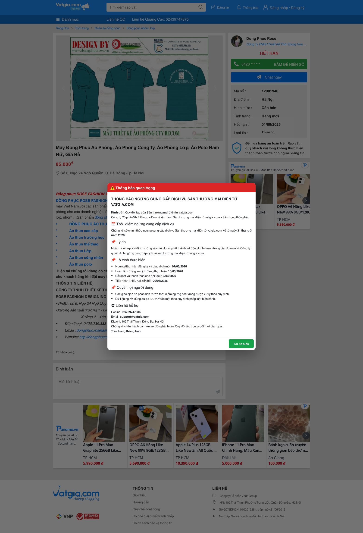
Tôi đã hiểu (241, 344)
